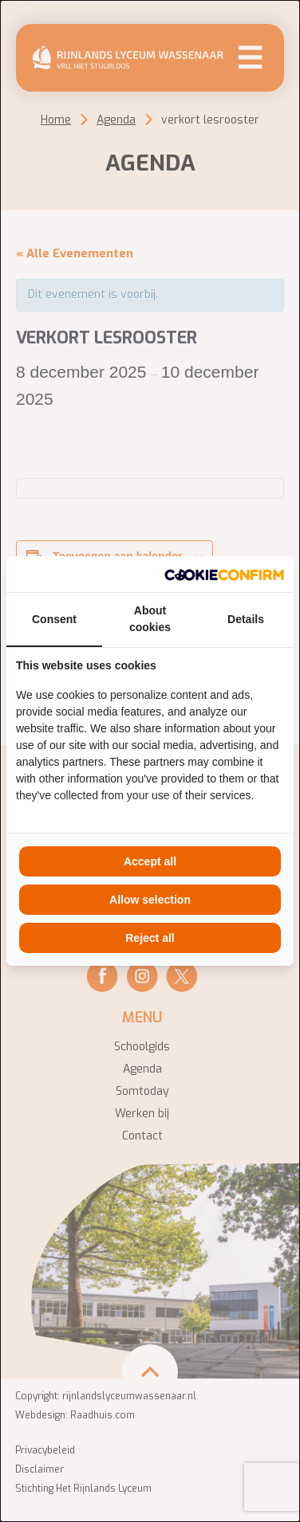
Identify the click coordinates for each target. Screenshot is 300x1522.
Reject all (149, 938)
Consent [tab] (54, 619)
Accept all (150, 861)
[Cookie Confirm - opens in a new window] (224, 574)
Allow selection (150, 899)
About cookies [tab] (150, 619)
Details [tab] (245, 619)
